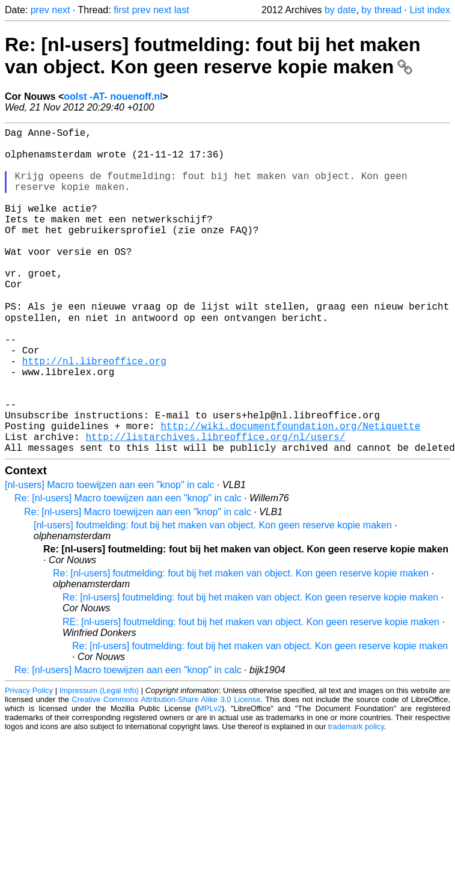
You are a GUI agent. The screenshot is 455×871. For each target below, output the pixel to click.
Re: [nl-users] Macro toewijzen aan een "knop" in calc (128, 569)
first (121, 10)
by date (340, 10)
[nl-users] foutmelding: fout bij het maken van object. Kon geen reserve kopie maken (213, 596)
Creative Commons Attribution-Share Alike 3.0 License (166, 770)
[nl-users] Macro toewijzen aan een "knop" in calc (109, 556)
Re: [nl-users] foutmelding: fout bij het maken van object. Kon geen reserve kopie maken (213, 56)
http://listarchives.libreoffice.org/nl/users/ (215, 505)
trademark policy (356, 797)
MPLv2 (210, 779)
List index (429, 10)
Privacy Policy (29, 761)
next (61, 10)
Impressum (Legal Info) (99, 761)
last (181, 10)
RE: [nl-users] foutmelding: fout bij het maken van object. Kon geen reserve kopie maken (251, 693)
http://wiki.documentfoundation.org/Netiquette (290, 491)
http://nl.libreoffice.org (94, 412)
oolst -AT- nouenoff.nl (113, 96)
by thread (381, 10)
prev (40, 10)
